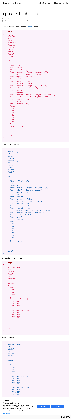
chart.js (30, 27)
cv (64, 3)
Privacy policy (7, 413)
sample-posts (32, 21)
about (41, 3)
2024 (4, 21)
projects (48, 3)
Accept (43, 406)
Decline (57, 406)
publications (57, 3)
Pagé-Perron (12, 3)
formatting (13, 21)
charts (21, 21)
